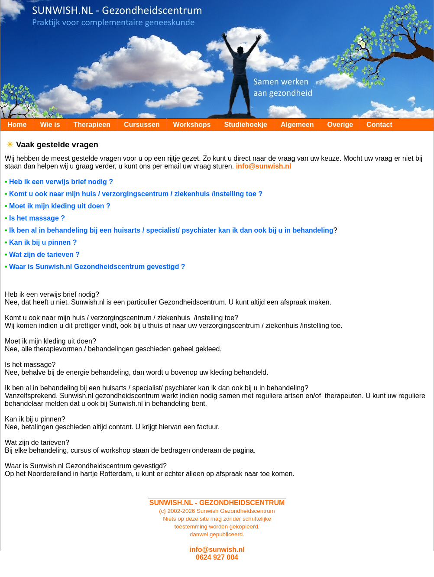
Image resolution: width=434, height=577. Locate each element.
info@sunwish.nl (263, 166)
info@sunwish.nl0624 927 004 (217, 553)
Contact (379, 124)
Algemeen (297, 124)
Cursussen (142, 124)
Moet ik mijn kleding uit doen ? (59, 206)
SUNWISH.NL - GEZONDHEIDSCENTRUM (217, 502)
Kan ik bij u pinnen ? (43, 242)
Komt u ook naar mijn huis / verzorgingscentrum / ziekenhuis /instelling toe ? (135, 194)
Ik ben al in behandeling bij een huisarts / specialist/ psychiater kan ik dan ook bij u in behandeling (171, 230)
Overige (340, 124)
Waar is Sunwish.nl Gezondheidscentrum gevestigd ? (97, 266)
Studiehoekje (245, 124)
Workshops (192, 124)
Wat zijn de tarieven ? (44, 254)
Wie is (50, 124)
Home (16, 124)
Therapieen (92, 124)
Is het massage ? (37, 218)
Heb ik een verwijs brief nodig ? (61, 181)
